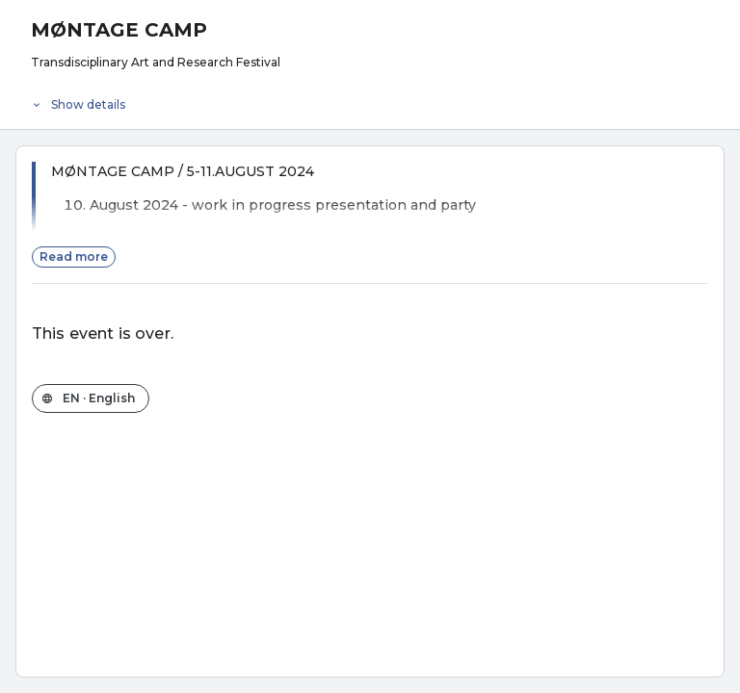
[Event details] (370, 100)
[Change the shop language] (90, 398)
